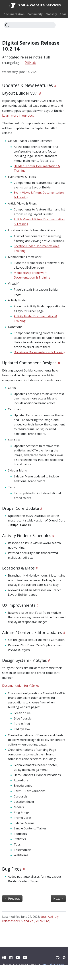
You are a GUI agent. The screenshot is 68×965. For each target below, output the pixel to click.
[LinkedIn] (11, 957)
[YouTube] (17, 957)
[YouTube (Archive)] (25, 957)
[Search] (30, 25)
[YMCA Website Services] (4, 957)
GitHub (30, 62)
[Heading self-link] (55, 85)
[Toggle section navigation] (61, 25)
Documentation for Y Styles (20, 686)
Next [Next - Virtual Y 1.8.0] (58, 899)
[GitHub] (57, 957)
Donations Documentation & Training (39, 352)
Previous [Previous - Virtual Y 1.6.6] (12, 899)
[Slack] (64, 957)
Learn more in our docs (18, 116)
